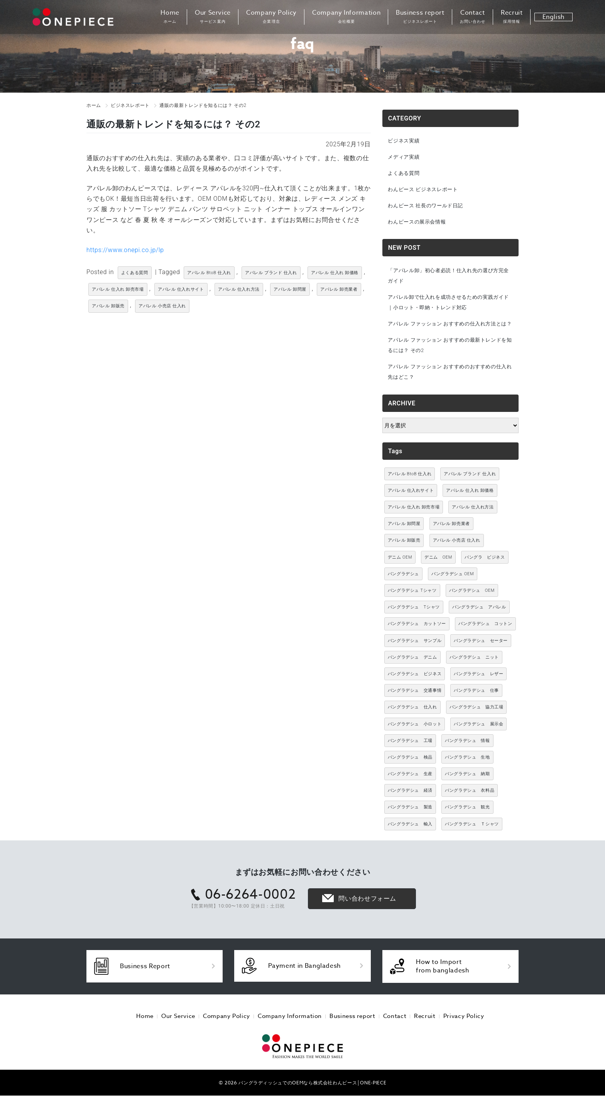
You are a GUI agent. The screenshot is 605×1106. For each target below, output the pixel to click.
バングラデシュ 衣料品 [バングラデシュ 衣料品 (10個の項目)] (469, 806)
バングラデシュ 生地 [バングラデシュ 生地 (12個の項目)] (467, 773)
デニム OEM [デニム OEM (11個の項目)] (400, 573)
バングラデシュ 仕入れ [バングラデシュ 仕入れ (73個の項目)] (412, 723)
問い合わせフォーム (367, 914)
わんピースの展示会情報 (420, 224)
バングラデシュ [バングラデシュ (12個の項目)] (403, 589)
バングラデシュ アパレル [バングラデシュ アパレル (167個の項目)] (479, 623)
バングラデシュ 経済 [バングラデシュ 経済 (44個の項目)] (410, 806)
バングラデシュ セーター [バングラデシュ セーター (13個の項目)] (481, 656)
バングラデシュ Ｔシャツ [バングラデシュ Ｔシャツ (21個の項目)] (472, 839)
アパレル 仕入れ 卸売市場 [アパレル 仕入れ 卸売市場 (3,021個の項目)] (414, 522)
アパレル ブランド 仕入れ (271, 272)
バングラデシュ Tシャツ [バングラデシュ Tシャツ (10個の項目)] (412, 606)
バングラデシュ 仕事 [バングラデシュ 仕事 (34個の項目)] (476, 706)
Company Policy (271, 17)
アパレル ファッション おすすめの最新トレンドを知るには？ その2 (449, 360)
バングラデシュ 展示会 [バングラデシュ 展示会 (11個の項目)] (478, 739)
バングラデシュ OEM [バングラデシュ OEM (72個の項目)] (472, 606)
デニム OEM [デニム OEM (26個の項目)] (438, 573)
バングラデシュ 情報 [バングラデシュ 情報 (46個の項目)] (467, 756)
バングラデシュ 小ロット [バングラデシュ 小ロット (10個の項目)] (415, 739)
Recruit (511, 17)
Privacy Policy (454, 1031)
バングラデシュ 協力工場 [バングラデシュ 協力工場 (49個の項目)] (477, 723)
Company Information (346, 17)
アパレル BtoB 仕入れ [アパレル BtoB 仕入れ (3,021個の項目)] (410, 489)
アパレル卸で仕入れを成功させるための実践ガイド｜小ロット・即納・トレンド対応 (448, 306)
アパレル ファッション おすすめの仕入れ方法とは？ (449, 333)
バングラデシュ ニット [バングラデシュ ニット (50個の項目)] (474, 673)
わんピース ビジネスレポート (426, 191)
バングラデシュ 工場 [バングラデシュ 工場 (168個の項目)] (410, 756)
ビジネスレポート (130, 105)
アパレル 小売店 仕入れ (162, 305)
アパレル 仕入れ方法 (239, 289)
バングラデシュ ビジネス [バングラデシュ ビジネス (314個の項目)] (415, 689)
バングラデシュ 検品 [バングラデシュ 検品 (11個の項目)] (410, 773)
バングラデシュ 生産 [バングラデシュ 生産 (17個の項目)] (410, 789)
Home (170, 17)
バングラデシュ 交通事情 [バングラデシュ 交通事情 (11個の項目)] (415, 706)
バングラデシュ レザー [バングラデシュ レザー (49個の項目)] (478, 689)
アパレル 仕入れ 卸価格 (334, 272)
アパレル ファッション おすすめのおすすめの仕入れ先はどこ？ (449, 387)
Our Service (213, 17)
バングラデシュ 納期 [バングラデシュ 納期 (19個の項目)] (467, 789)
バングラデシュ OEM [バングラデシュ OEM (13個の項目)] (452, 589)
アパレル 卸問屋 (290, 289)
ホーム (93, 105)
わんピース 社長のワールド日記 (429, 208)
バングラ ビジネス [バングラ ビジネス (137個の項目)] (485, 573)
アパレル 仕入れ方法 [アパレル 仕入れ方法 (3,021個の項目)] (472, 522)
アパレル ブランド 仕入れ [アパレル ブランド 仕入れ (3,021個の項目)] (470, 489)
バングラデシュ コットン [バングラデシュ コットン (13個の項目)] (485, 639)
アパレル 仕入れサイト (181, 289)
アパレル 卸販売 (108, 305)
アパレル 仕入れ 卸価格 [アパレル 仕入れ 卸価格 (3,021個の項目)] (469, 506)
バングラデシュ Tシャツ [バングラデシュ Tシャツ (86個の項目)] (414, 623)
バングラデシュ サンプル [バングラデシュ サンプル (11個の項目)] (415, 656)
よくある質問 (134, 272)
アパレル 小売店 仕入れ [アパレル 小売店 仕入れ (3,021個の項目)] (456, 556)
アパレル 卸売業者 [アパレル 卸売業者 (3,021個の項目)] (451, 539)
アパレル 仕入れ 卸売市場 (118, 289)
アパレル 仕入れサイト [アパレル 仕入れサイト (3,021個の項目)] (411, 506)
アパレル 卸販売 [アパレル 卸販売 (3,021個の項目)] (404, 556)
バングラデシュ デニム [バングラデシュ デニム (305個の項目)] (412, 673)
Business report (420, 17)
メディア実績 (405, 157)
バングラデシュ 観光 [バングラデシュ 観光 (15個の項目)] (467, 823)
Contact (472, 17)
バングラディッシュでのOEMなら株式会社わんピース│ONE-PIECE (312, 1095)
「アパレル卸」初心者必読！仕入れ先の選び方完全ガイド (448, 278)
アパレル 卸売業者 (338, 289)
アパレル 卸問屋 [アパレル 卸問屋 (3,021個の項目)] (404, 539)
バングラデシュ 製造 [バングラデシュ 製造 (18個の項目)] (410, 823)
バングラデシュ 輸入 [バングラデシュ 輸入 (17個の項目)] (410, 839)
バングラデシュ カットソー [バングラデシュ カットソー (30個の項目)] (417, 639)
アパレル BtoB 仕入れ (209, 272)
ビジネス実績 (405, 141)
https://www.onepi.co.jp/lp (125, 250)
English (553, 17)
